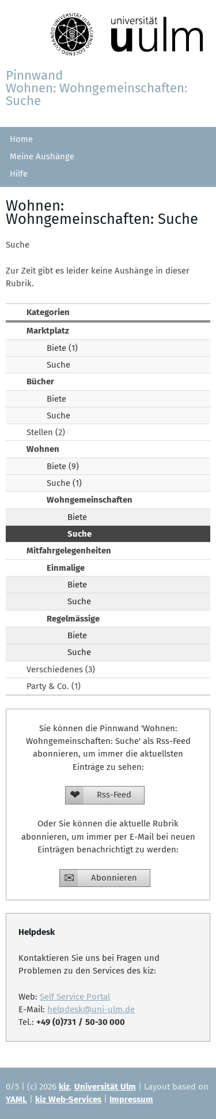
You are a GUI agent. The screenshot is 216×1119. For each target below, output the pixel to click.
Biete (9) (63, 466)
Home (21, 139)
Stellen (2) (45, 432)
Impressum (131, 1099)
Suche (58, 365)
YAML (16, 1099)
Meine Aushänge (42, 156)
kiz (64, 1086)
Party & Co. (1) (53, 686)
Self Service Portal (75, 996)
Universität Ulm (105, 1086)
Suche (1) (64, 483)
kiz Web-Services (68, 1099)
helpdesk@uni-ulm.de (91, 1009)
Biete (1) (62, 348)
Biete (56, 399)
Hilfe (19, 174)
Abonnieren (114, 878)
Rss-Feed (114, 794)
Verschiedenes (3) (60, 669)
